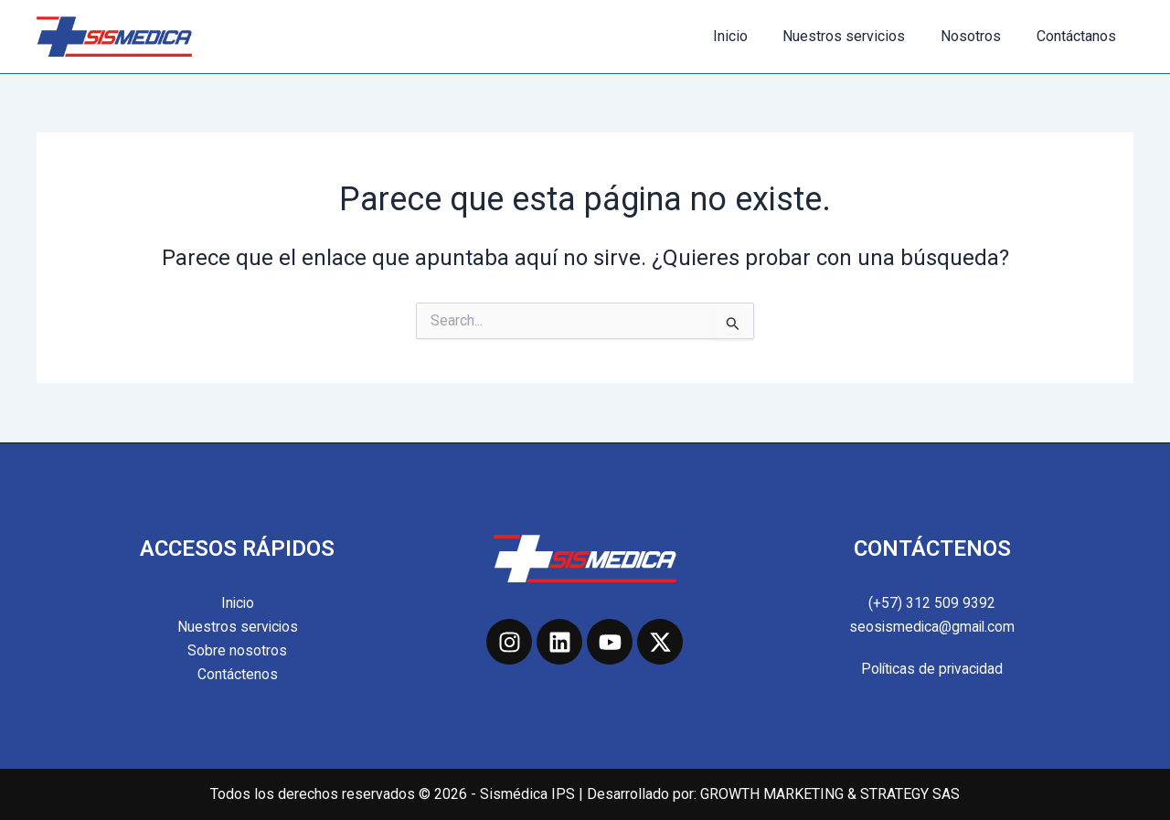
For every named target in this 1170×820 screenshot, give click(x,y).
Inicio (751, 36)
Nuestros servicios (859, 36)
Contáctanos (1079, 36)
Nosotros (980, 36)
